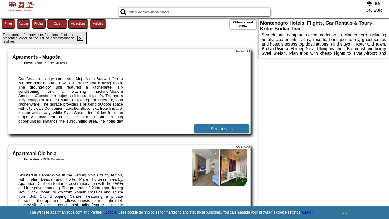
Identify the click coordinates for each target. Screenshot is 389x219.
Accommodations (24, 23)
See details (221, 128)
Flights (38, 23)
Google (110, 212)
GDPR (307, 212)
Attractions (78, 23)
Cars (57, 23)
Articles (98, 23)
